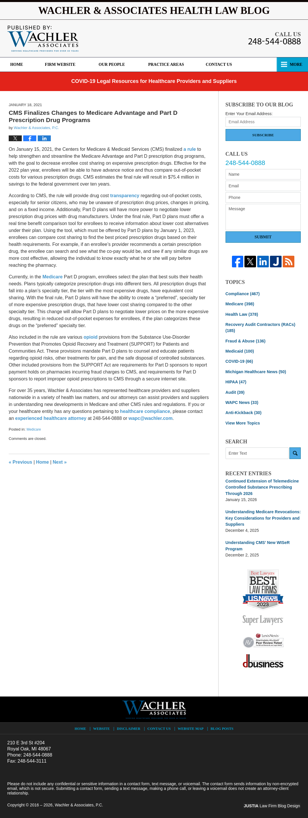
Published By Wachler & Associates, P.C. (274, 38)
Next (60, 462)
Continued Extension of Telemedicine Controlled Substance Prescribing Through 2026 (262, 485)
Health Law (241, 314)
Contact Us (267, 64)
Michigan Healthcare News (255, 371)
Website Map (190, 726)
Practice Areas (213, 64)
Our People (158, 64)
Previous (20, 462)
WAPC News (242, 401)
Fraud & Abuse (245, 340)
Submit (263, 237)
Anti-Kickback (243, 411)
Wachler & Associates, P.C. (79, 802)
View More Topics (243, 421)
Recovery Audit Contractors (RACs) (260, 327)
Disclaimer (129, 726)
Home (18, 64)
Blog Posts (222, 726)
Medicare (33, 429)
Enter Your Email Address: (249, 113)
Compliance (242, 293)
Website (102, 726)
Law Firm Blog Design (273, 803)
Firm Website (63, 64)
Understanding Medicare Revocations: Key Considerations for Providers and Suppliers (263, 516)
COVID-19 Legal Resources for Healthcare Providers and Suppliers (154, 81)
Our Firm (112, 64)
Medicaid (239, 350)
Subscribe (263, 135)
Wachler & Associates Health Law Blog (42, 39)
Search (295, 452)
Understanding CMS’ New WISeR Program (257, 543)
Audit (235, 391)
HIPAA (236, 381)
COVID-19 (239, 360)
